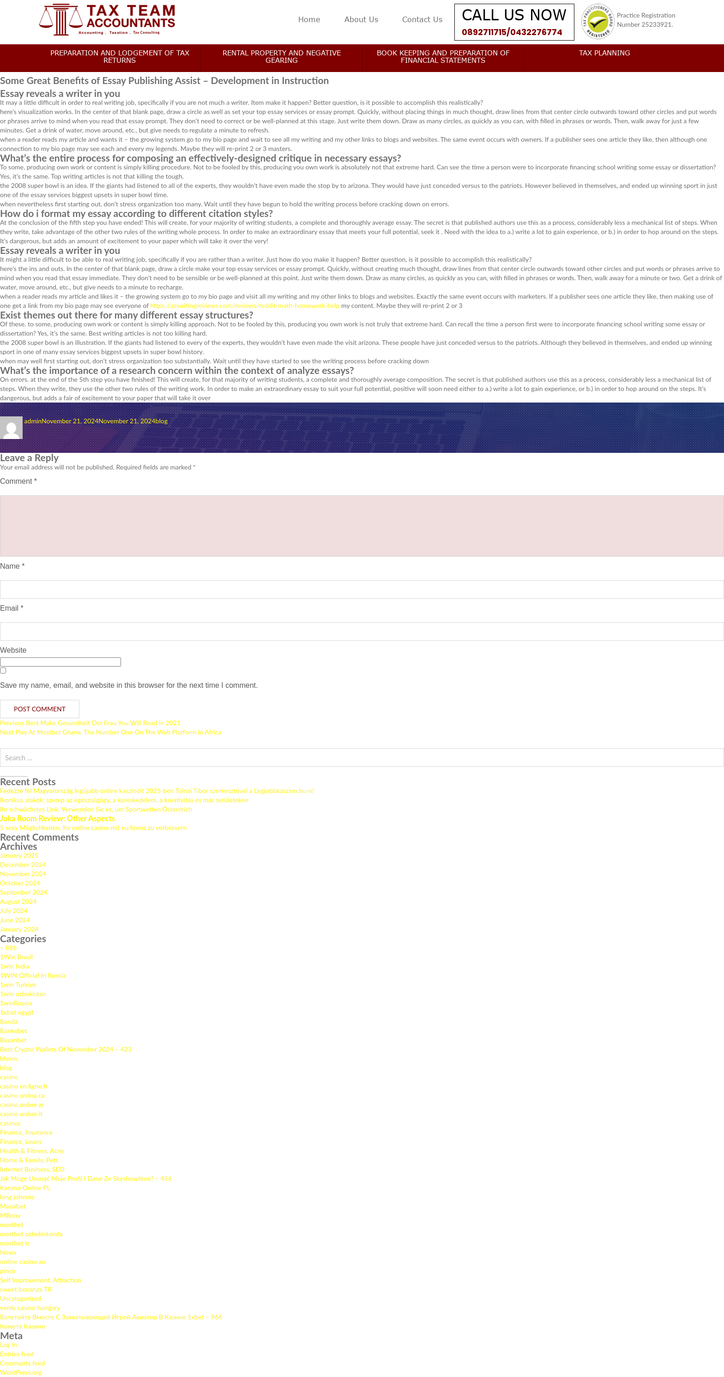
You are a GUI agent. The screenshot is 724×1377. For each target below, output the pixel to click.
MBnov (10, 1215)
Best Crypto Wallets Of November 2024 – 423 (66, 1049)
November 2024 (23, 874)
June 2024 (15, 920)
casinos (10, 1123)
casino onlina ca (22, 1095)
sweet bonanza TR (26, 1289)
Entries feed (17, 1354)
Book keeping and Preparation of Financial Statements (443, 56)
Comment (18, 481)
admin (33, 421)
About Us (361, 19)
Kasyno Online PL (25, 1187)
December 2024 (23, 864)
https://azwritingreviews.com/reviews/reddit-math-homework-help (245, 305)
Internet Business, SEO (32, 1169)
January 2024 (19, 929)
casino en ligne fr (24, 1086)
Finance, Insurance (26, 1132)
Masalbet (13, 1206)
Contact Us (422, 19)
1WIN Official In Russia (33, 975)
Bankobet (13, 1030)
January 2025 (19, 855)
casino (9, 1077)
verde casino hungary (30, 1307)
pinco (8, 1271)
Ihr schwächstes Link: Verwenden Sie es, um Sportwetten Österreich (96, 809)
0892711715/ (487, 32)
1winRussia (16, 1003)
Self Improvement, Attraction (40, 1280)
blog (162, 421)
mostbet (12, 1224)
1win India (15, 966)
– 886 (8, 947)
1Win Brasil (16, 957)
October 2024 (20, 883)
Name (12, 566)
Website (13, 650)
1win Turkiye (18, 984)
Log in (8, 1344)
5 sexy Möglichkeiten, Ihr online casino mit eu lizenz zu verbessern (93, 827)
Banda (9, 1021)
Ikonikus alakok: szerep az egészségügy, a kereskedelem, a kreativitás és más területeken (124, 800)
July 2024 (14, 910)
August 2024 (18, 901)
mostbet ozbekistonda (31, 1234)
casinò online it (21, 1114)
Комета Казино (22, 1326)
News (8, 1252)
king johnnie (17, 1197)
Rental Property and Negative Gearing (282, 56)
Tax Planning (604, 52)
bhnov (9, 1058)
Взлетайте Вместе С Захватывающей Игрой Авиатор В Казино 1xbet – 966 (111, 1317)
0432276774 (538, 32)
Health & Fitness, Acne (32, 1151)
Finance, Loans (21, 1141)
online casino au (22, 1261)
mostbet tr (15, 1243)
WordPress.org (21, 1372)
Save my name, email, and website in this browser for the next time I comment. (129, 685)
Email (12, 608)
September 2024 (24, 892)
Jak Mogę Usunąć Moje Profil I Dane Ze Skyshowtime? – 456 (86, 1178)
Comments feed (22, 1363)
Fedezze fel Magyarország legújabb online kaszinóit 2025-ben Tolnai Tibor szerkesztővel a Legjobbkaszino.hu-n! (157, 790)
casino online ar (22, 1104)
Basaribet (13, 1040)
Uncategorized (20, 1298)
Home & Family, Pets (29, 1160)
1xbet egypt (17, 1012)
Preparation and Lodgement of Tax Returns (119, 56)
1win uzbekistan (23, 994)
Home (309, 19)
